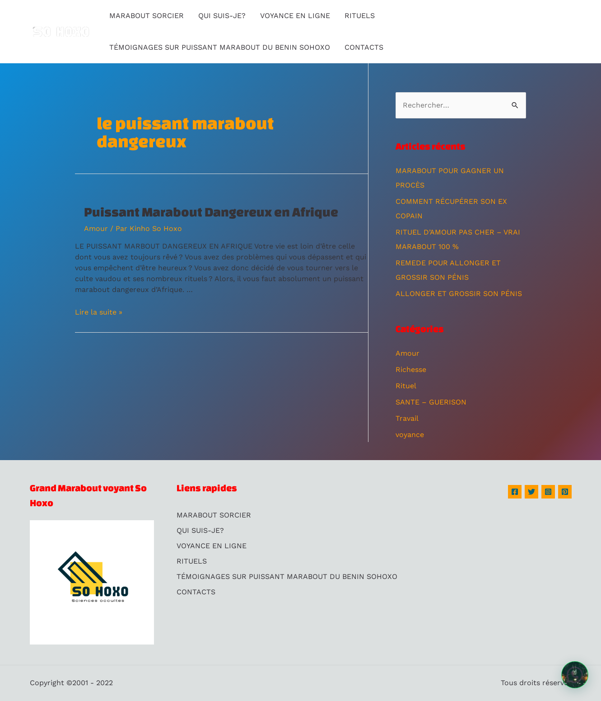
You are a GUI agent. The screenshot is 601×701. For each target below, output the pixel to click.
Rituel (406, 385)
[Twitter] (531, 492)
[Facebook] (515, 492)
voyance (410, 434)
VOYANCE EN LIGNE (295, 15)
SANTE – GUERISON (431, 402)
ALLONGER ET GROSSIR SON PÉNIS (459, 293)
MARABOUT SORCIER (146, 15)
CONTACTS (364, 47)
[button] (574, 674)
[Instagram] (548, 492)
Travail (407, 418)
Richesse (411, 369)
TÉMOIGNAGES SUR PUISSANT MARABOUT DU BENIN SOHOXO (219, 47)
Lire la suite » (98, 312)
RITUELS (360, 15)
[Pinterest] (565, 492)
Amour (96, 228)
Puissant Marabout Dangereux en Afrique (211, 212)
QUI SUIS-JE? (222, 15)
